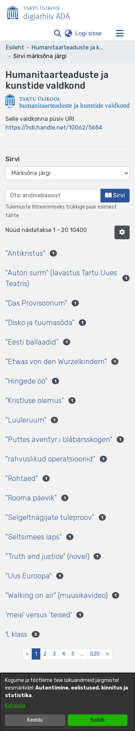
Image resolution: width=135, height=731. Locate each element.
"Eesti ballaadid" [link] (32, 342)
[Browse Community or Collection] (67, 173)
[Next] (107, 654)
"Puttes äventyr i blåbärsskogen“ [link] (58, 439)
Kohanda (15, 705)
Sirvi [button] (115, 195)
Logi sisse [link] (88, 33)
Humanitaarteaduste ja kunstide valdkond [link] (68, 47)
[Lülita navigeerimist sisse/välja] (119, 33)
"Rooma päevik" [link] (31, 498)
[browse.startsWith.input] (53, 195)
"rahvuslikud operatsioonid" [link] (50, 459)
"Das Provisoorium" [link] (36, 303)
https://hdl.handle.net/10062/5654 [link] (53, 127)
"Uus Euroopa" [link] (28, 576)
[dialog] (67, 702)
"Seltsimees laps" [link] (33, 537)
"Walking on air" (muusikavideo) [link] (56, 595)
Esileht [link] (15, 47)
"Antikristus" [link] (25, 253)
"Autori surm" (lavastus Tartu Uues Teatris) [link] (61, 278)
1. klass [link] (16, 634)
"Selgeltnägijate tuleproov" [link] (49, 517)
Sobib (97, 720)
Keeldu (35, 720)
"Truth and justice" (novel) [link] (47, 556)
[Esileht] (41, 12)
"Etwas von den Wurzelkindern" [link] (56, 361)
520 (95, 654)
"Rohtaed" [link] (21, 478)
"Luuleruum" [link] (25, 420)
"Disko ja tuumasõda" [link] (40, 322)
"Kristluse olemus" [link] (34, 400)
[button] (57, 33)
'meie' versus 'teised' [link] (38, 614)
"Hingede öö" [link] (26, 381)
